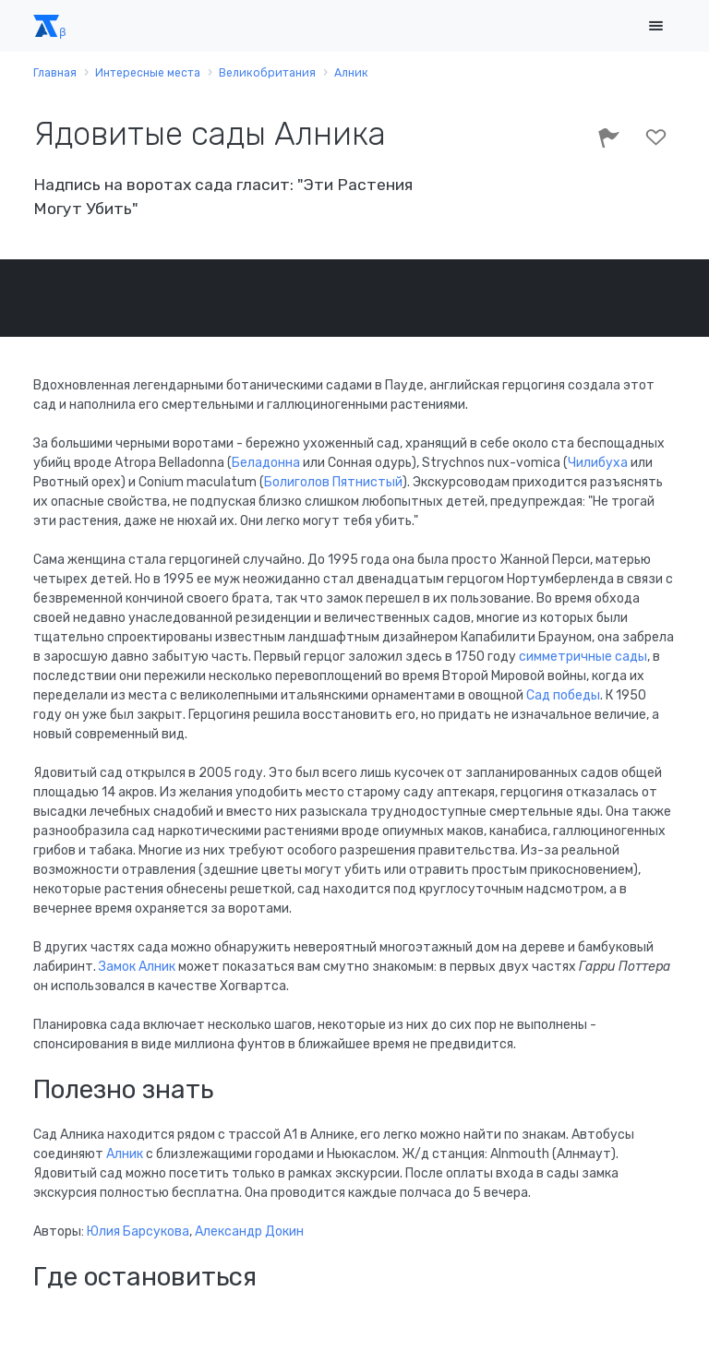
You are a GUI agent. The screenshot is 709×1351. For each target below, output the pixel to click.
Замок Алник (137, 966)
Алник (124, 1154)
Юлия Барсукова (138, 1231)
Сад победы (563, 695)
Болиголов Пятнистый (333, 482)
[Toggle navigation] (655, 26)
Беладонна (266, 463)
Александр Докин (249, 1231)
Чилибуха (598, 463)
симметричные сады (583, 656)
